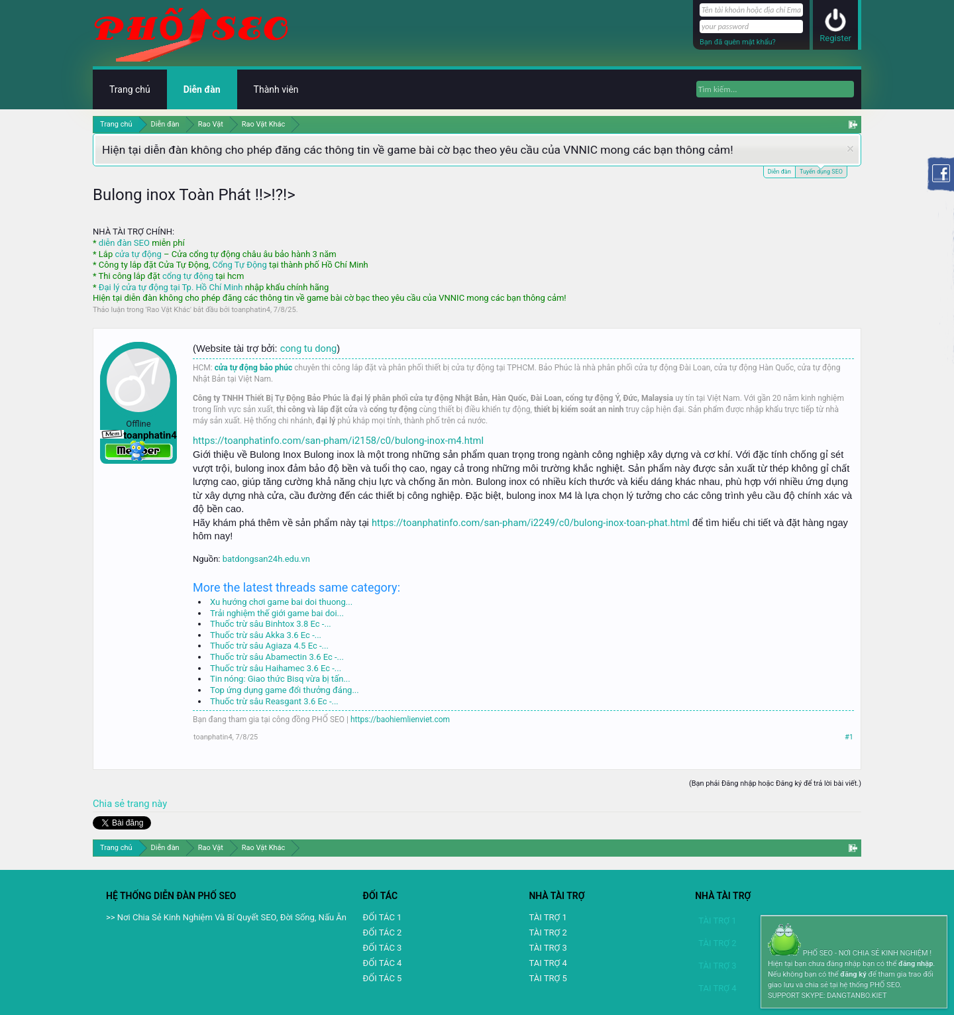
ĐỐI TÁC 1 (382, 917)
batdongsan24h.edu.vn (266, 559)
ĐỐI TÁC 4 (382, 963)
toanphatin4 (250, 309)
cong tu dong (308, 348)
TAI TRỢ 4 (547, 963)
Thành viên (276, 89)
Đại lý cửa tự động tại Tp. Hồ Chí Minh (171, 287)
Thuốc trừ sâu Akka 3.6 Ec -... (265, 635)
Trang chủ (129, 89)
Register (835, 38)
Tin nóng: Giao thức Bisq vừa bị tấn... (280, 679)
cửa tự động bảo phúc (254, 367)
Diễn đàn (779, 171)
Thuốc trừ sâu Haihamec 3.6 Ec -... (275, 668)
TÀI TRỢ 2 (547, 932)
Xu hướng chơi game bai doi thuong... (281, 602)
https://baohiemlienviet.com (400, 719)
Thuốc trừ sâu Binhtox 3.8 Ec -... (270, 624)
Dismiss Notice (850, 149)
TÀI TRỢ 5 (547, 978)
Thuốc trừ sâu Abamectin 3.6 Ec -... (277, 657)
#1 (849, 737)
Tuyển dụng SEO (821, 170)
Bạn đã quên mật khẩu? (738, 42)
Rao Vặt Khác (168, 309)
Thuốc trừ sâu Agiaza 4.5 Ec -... (269, 646)
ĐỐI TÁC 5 (382, 978)
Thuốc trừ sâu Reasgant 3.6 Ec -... (274, 701)
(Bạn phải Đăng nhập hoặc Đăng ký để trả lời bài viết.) (775, 783)
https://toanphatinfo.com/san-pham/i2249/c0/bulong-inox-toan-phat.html (531, 523)
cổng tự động (187, 276)
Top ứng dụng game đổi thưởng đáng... (284, 690)
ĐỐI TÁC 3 (382, 948)
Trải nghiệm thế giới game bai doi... (277, 613)
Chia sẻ (110, 804)
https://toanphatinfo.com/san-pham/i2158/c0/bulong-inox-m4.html (338, 441)
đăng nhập (915, 963)
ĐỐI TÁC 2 (382, 932)
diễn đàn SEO (124, 243)
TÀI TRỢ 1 (547, 917)
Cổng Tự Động (239, 265)
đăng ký (853, 974)
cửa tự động (138, 254)
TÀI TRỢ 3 (547, 948)
